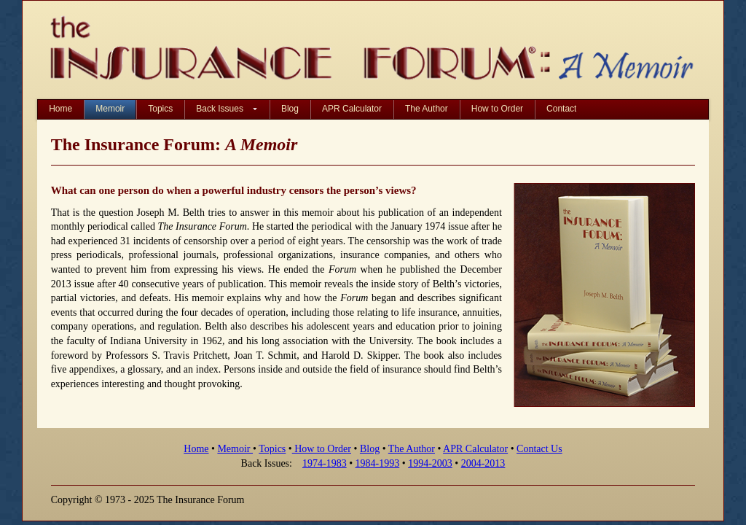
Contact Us (539, 448)
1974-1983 (324, 463)
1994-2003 (430, 463)
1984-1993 (378, 463)
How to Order (321, 448)
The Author (411, 448)
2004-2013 (483, 463)
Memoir (235, 448)
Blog (370, 448)
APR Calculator (475, 448)
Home (196, 448)
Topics (272, 448)
